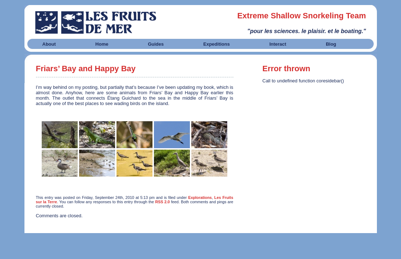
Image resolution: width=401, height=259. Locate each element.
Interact (277, 44)
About (49, 44)
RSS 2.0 (162, 202)
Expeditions (216, 44)
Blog (331, 44)
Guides (156, 44)
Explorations (200, 197)
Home (101, 44)
